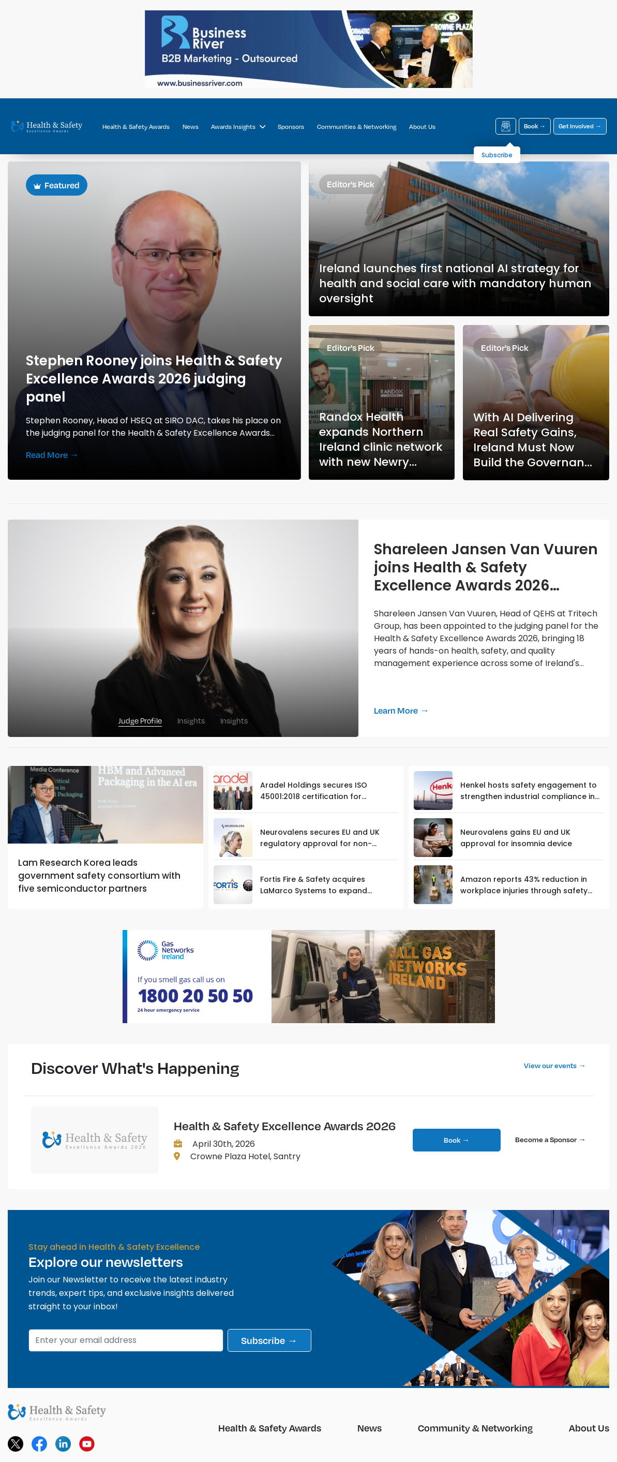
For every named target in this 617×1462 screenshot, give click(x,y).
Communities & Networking (356, 126)
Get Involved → (580, 126)
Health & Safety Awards (136, 126)
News (191, 126)
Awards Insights (238, 126)
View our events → (555, 1065)
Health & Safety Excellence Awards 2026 (285, 1125)
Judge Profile (140, 720)
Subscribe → (269, 1340)
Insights (191, 720)
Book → (535, 126)
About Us (422, 126)
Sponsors (291, 126)
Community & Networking (475, 1428)
